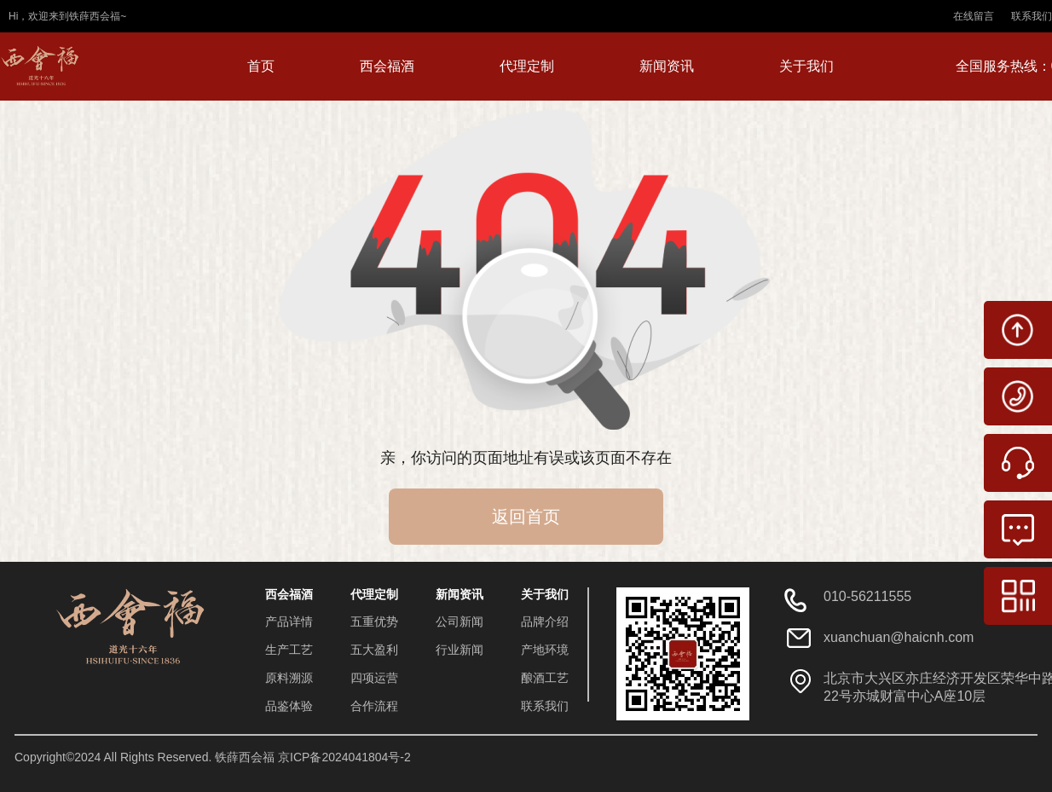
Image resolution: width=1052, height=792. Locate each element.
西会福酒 (387, 66)
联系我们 (1031, 16)
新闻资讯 (666, 66)
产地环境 (545, 649)
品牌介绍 (545, 621)
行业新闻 (459, 649)
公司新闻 (459, 621)
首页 (261, 66)
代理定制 (527, 66)
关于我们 (806, 66)
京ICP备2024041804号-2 (344, 757)
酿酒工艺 (545, 678)
